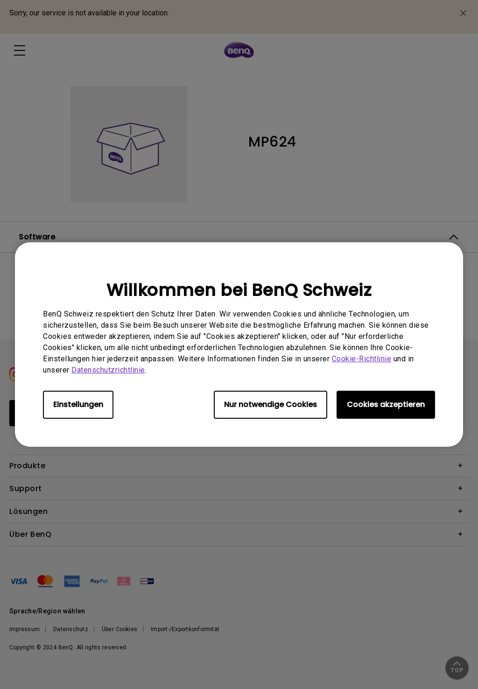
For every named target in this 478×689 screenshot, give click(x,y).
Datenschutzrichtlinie (108, 370)
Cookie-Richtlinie (362, 358)
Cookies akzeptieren (386, 404)
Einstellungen (78, 404)
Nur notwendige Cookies (270, 404)
